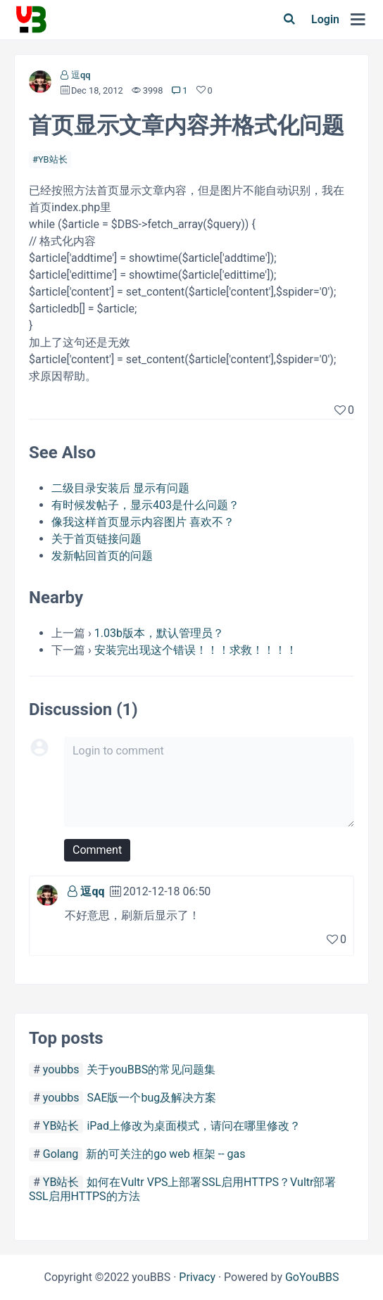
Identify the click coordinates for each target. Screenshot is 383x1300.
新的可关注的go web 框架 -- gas (165, 1154)
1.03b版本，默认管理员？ (159, 633)
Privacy (197, 1277)
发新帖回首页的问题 (102, 555)
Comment (97, 850)
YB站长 (53, 159)
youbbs (61, 1069)
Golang (60, 1154)
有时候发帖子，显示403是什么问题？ (145, 505)
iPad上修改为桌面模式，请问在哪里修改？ (194, 1125)
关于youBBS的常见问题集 (151, 1069)
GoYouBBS (312, 1277)
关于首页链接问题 (96, 538)
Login (325, 19)
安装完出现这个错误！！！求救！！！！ (195, 650)
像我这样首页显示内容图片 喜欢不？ (142, 522)
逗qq (80, 75)
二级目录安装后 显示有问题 (120, 488)
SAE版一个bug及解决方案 (151, 1097)
